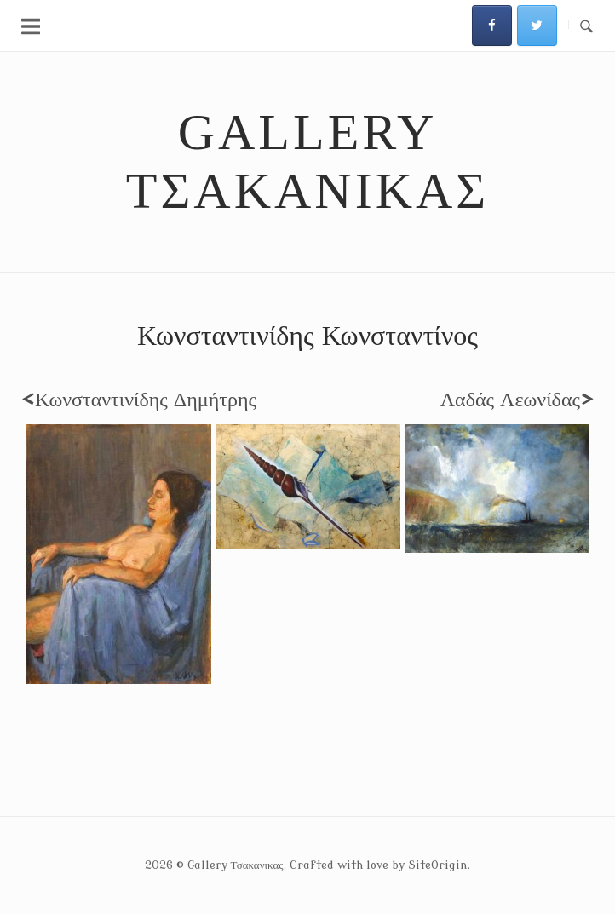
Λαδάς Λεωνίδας (517, 399)
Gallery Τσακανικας (307, 161)
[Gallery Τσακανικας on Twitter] (537, 25)
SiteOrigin (437, 865)
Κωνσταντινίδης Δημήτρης (138, 399)
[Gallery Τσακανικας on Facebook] (492, 25)
